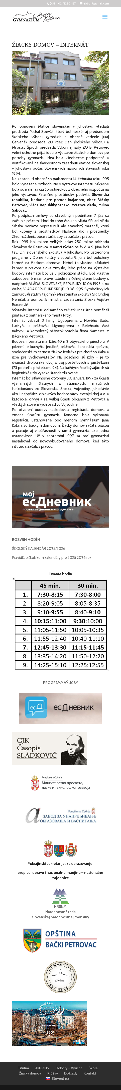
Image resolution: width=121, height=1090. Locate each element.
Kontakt (90, 1073)
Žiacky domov (30, 1073)
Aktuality (42, 1068)
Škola (93, 1068)
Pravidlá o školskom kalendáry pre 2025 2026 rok (51, 557)
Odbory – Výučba (68, 1068)
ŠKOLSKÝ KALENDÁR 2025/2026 (38, 548)
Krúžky (52, 1073)
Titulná (23, 1068)
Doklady (70, 1073)
